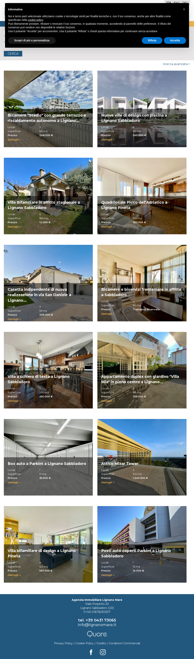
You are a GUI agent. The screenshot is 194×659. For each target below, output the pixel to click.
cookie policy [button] (35, 19)
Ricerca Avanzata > (176, 64)
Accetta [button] (175, 40)
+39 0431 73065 (101, 620)
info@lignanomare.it (97, 624)
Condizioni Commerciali (124, 643)
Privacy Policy (63, 643)
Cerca (13, 54)
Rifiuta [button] (152, 40)
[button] (184, 9)
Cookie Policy (85, 643)
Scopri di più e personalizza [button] (31, 40)
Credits (101, 643)
